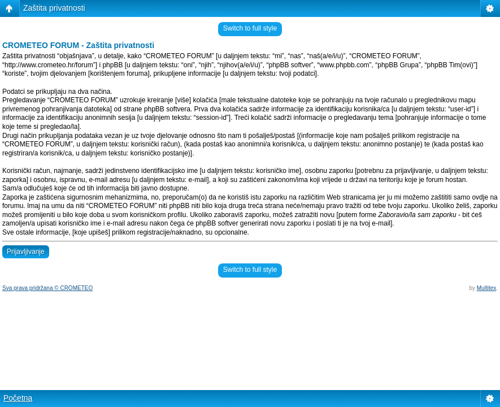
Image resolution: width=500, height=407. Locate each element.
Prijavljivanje (26, 252)
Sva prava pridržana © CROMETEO (47, 288)
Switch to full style (250, 28)
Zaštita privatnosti (54, 7)
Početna (17, 397)
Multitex (486, 288)
